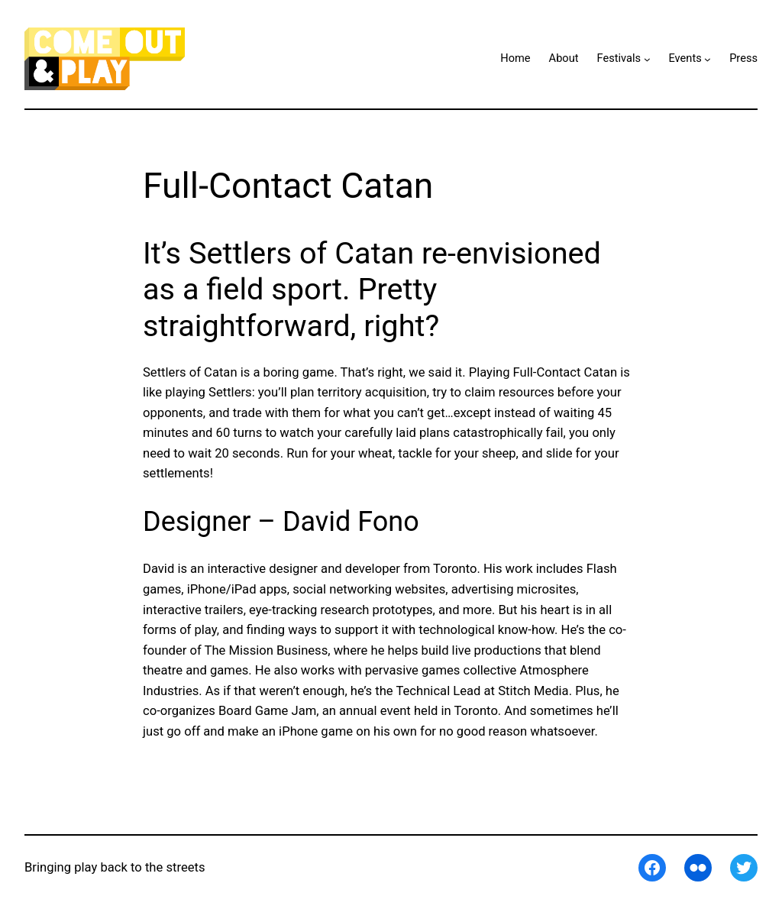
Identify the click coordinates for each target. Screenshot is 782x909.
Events (684, 58)
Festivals (619, 58)
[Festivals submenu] (647, 59)
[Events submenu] (707, 59)
